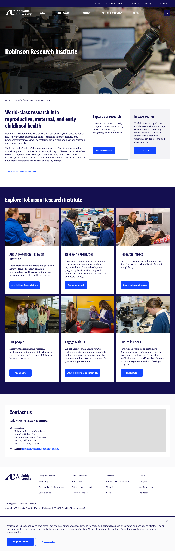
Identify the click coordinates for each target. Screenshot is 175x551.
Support (143, 481)
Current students (114, 3)
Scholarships (45, 493)
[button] (167, 521)
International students (82, 487)
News (108, 493)
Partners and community (117, 481)
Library (96, 3)
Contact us (163, 3)
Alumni (109, 487)
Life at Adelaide (79, 476)
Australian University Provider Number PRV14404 (28, 508)
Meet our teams (20, 372)
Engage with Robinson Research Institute (82, 372)
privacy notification (17, 529)
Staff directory (146, 487)
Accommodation (80, 493)
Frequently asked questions (51, 487)
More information (48, 541)
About (142, 476)
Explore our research (104, 150)
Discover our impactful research (135, 285)
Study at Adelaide (47, 476)
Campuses (77, 481)
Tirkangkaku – (20, 504)
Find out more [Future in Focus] (131, 372)
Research (110, 476)
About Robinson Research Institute (24, 285)
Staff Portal (133, 3)
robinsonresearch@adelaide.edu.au (40, 449)
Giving (148, 3)
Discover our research (76, 285)
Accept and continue (20, 541)
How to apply (45, 481)
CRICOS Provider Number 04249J (69, 508)
